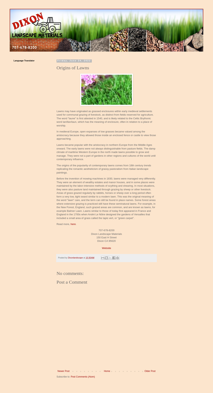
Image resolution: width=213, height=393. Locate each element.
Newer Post (64, 371)
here (73, 224)
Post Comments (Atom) (83, 376)
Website (106, 248)
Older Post (149, 371)
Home (107, 371)
